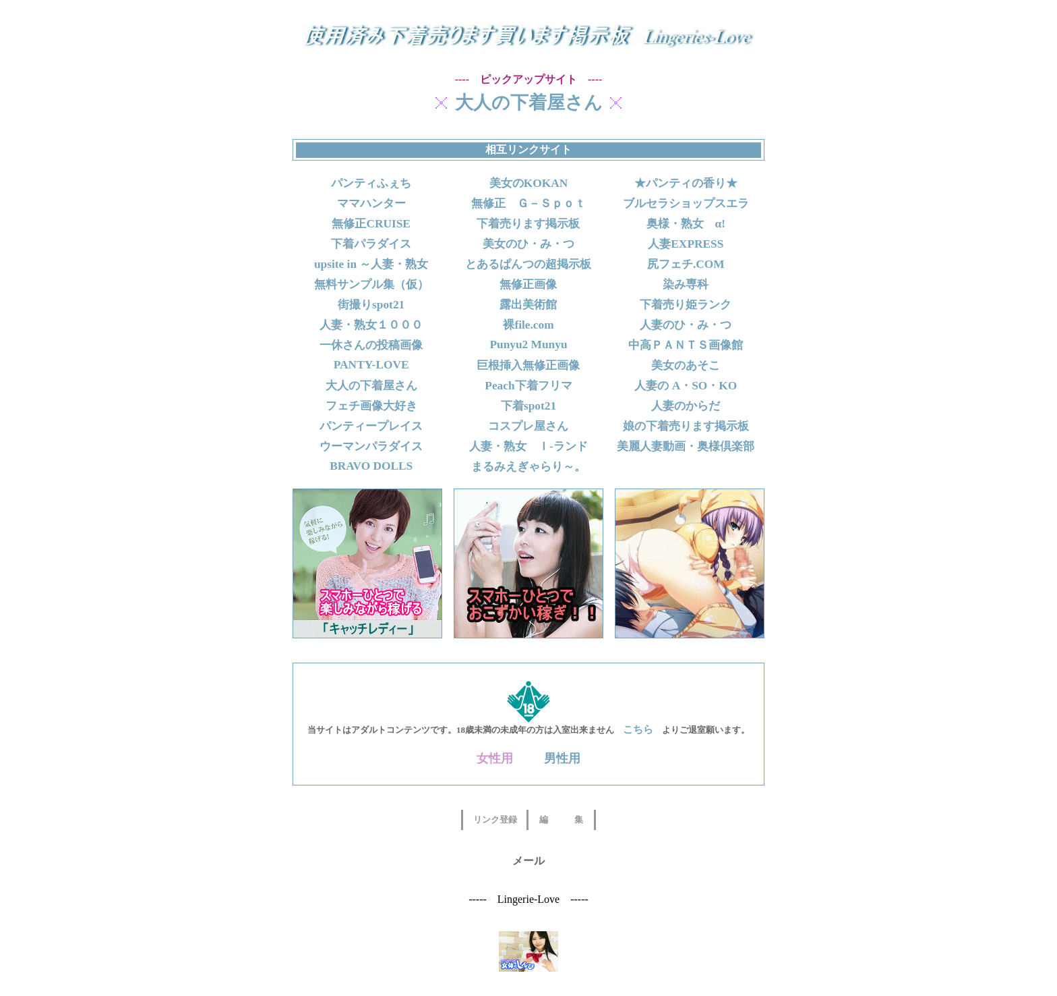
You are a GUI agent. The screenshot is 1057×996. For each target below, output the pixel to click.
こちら (638, 729)
